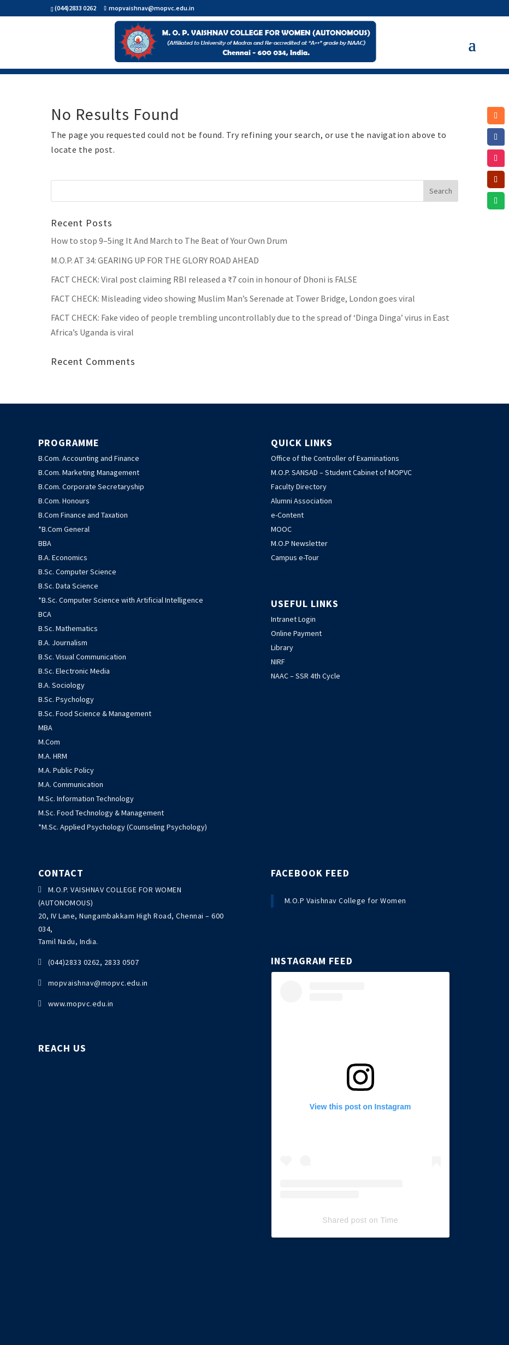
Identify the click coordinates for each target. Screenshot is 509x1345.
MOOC (281, 529)
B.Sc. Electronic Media (74, 671)
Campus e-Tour (295, 557)
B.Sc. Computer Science (77, 572)
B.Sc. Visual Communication (82, 657)
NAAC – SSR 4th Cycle (305, 676)
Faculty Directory (299, 486)
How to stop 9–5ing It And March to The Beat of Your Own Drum (169, 240)
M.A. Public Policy (66, 770)
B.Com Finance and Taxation (83, 515)
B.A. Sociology (61, 685)
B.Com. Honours (64, 501)
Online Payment (296, 633)
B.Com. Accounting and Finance (88, 458)
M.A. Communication (70, 784)
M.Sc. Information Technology (86, 798)
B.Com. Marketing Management (88, 472)
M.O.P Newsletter (299, 543)
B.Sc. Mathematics (68, 628)
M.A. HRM (52, 756)
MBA (45, 727)
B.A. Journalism (62, 642)
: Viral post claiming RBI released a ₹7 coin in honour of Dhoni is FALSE (204, 279)
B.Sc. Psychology (66, 699)
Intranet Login (293, 619)
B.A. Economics (62, 557)
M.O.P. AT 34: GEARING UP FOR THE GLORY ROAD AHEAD (155, 260)
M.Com (49, 742)
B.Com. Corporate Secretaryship (91, 486)
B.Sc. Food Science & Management (94, 713)
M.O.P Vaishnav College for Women (345, 900)
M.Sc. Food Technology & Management (101, 813)
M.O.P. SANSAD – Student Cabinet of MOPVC (341, 472)
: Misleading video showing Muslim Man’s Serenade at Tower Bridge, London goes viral (233, 298)
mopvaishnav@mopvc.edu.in (98, 983)
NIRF (278, 662)
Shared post (344, 1220)
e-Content (287, 515)
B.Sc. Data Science (68, 586)
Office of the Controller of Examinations (335, 458)
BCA (44, 614)
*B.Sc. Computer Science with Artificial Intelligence (120, 600)
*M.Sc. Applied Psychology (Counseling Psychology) (122, 827)
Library (282, 647)
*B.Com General (64, 529)
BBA (44, 543)
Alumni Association (301, 501)
